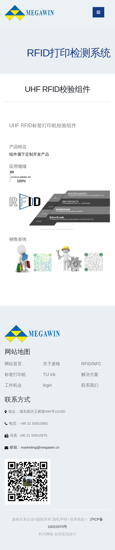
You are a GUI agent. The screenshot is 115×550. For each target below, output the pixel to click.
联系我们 (89, 385)
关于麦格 (51, 363)
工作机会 (13, 385)
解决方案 (89, 374)
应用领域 (17, 166)
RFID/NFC (91, 363)
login (47, 385)
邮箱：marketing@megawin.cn (34, 447)
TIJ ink (49, 374)
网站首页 (13, 363)
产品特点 (17, 146)
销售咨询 (17, 239)
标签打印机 (15, 374)
